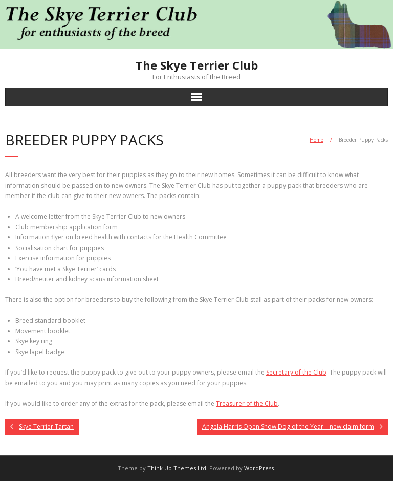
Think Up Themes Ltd (176, 468)
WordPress (259, 468)
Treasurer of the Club (247, 403)
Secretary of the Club (296, 372)
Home (316, 139)
